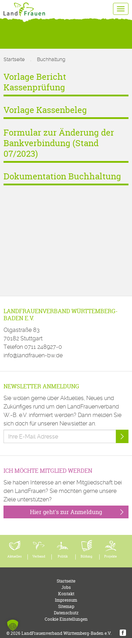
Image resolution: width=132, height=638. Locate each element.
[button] (12, 625)
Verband (38, 556)
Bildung (86, 556)
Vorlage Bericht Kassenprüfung (35, 82)
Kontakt (66, 594)
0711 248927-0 (43, 347)
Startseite (14, 59)
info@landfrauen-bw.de (33, 355)
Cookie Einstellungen (66, 619)
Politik (63, 556)
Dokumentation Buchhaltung (62, 176)
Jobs (66, 587)
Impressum (66, 600)
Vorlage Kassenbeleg (45, 110)
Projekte (110, 556)
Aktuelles (14, 556)
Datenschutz (66, 613)
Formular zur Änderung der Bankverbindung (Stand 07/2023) (59, 143)
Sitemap (66, 606)
